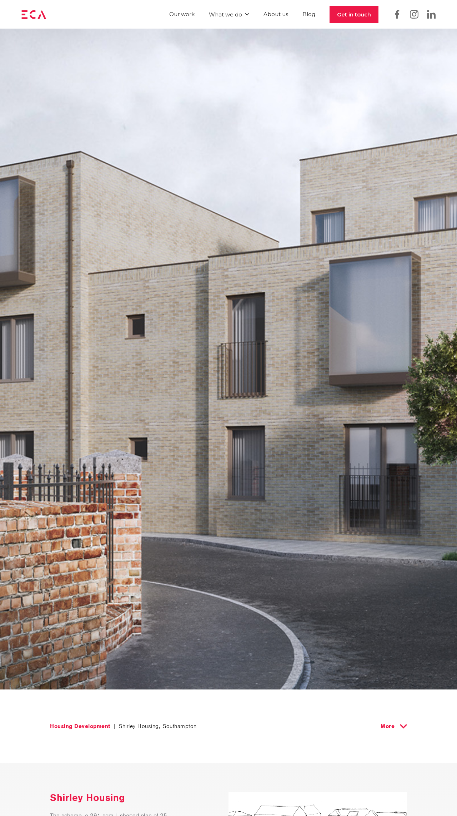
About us (275, 14)
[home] (33, 14)
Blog (308, 14)
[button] (229, 14)
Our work (182, 14)
